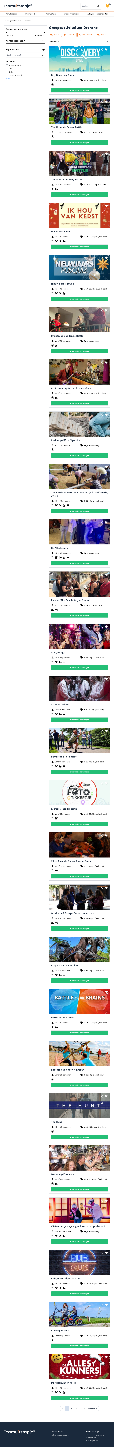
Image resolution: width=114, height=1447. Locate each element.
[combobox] (88, 6)
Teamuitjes (51, 14)
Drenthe (26, 21)
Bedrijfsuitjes (31, 14)
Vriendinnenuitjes (71, 14)
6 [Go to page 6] (84, 1408)
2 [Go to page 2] (71, 1408)
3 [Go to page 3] (76, 1408)
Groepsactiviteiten (12, 21)
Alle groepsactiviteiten (97, 14)
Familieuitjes (11, 14)
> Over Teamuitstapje (95, 1435)
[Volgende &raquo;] (93, 1408)
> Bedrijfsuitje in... (93, 1441)
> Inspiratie (91, 1438)
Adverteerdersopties (60, 1435)
